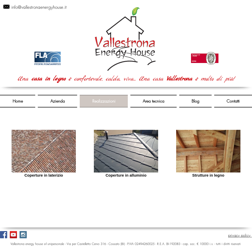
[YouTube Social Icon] (13, 234)
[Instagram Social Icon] (23, 234)
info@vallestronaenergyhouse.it (39, 7)
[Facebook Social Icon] (3, 234)
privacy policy (240, 235)
